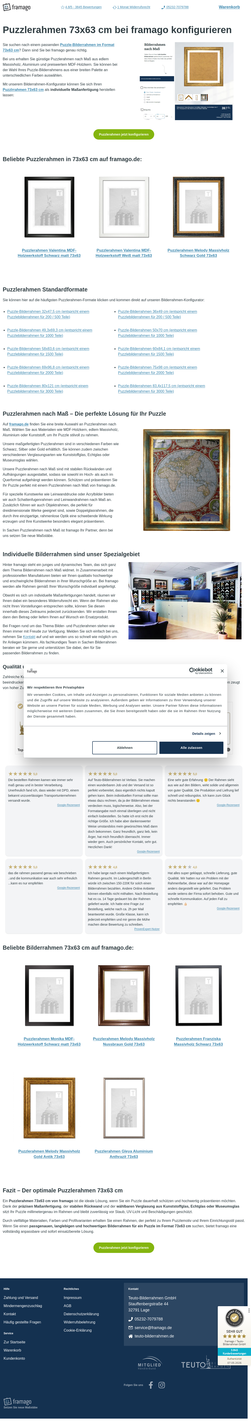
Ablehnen (125, 748)
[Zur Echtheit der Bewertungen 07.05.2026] (234, 1360)
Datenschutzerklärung (81, 1314)
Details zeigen (203, 733)
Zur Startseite (14, 1342)
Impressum (73, 1298)
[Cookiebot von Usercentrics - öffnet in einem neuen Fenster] (192, 670)
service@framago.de (153, 1327)
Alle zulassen (191, 748)
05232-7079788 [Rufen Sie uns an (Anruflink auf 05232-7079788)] (175, 7)
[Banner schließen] (222, 670)
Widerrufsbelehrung (79, 1322)
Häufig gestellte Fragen (22, 1322)
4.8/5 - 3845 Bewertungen (81, 7)
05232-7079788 (149, 1319)
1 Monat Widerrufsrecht (131, 7)
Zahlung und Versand (21, 1298)
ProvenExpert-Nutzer (147, 929)
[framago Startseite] (16, 7)
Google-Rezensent (68, 805)
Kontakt (29, 637)
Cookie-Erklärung (78, 1330)
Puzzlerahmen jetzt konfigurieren (124, 134)
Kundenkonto (14, 1358)
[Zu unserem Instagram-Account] (162, 1385)
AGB (67, 1306)
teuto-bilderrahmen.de (154, 1336)
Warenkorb (232, 6)
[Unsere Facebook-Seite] (151, 1385)
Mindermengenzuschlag (23, 1306)
